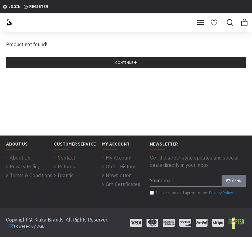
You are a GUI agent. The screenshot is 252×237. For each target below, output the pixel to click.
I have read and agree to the (192, 193)
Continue (124, 62)
